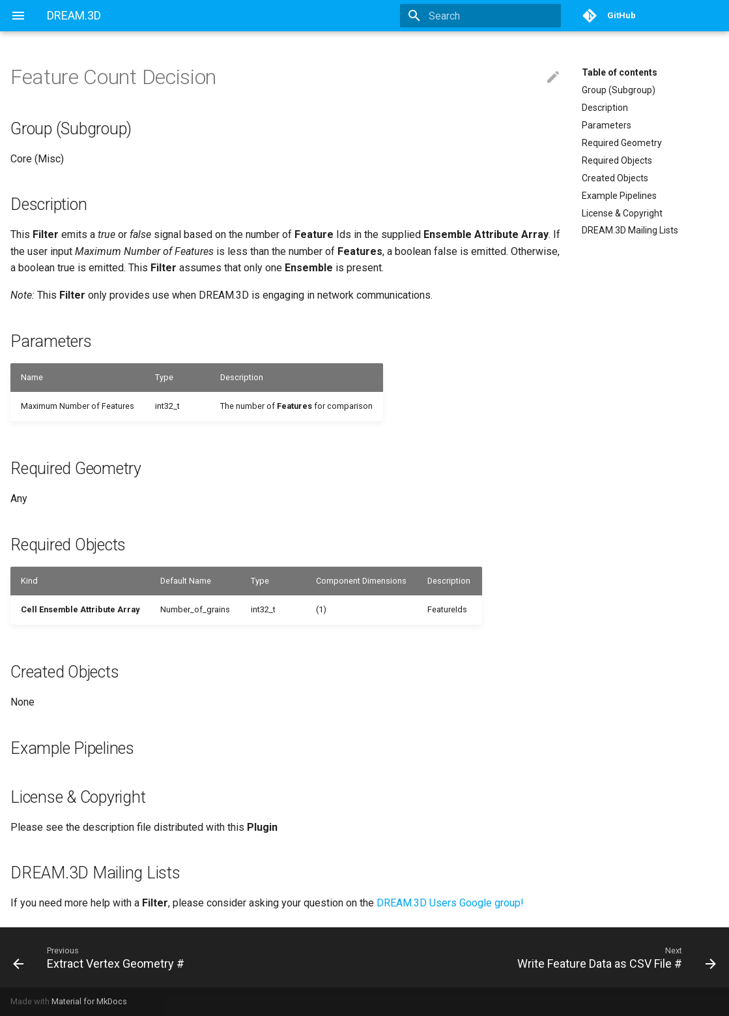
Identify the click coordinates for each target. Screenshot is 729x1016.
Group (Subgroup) (618, 90)
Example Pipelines (619, 195)
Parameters (606, 125)
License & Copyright (622, 213)
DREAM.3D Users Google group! (450, 903)
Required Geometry (622, 143)
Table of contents (619, 72)
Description (605, 107)
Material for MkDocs (89, 1001)
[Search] (484, 15)
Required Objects (617, 160)
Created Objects (615, 178)
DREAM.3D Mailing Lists (630, 230)
